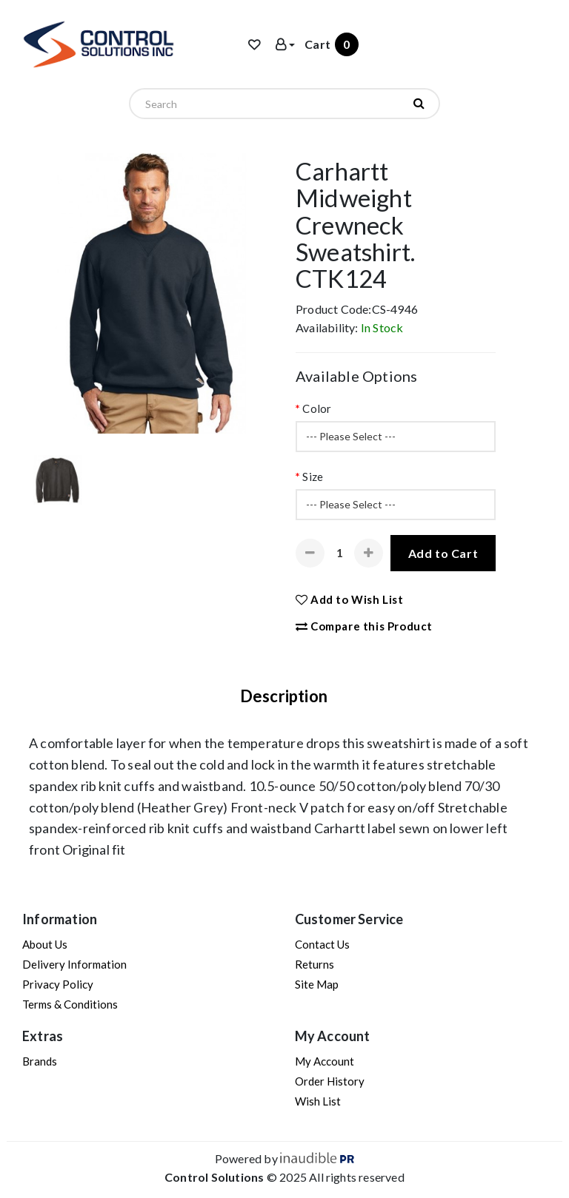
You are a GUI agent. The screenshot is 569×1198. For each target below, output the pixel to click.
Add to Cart (443, 553)
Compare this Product (364, 626)
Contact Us (322, 944)
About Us (44, 944)
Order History (330, 1081)
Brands (39, 1061)
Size (312, 476)
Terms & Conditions (70, 1004)
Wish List (318, 1101)
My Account (324, 1061)
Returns (314, 964)
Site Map (317, 984)
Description (283, 696)
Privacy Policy (57, 984)
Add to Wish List (350, 599)
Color (316, 408)
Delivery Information (74, 964)
